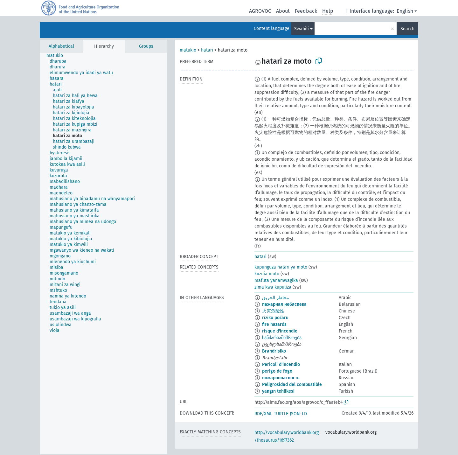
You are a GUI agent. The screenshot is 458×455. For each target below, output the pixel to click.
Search (407, 29)
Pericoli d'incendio (281, 364)
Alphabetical (61, 46)
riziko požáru (275, 317)
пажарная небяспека (284, 304)
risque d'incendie (279, 331)
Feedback (306, 11)
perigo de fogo (277, 371)
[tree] (103, 253)
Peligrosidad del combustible (292, 384)
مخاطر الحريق (275, 297)
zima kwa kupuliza (272, 287)
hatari (207, 50)
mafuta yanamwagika (276, 280)
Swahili (301, 29)
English (405, 11)
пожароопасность (280, 378)
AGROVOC (260, 11)
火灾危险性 (273, 311)
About (283, 11)
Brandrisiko (274, 351)
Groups (146, 46)
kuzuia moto (266, 273)
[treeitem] (57, 56)
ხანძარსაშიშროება (282, 337)
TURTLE (281, 413)
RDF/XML (263, 413)
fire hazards (274, 324)
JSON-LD (298, 413)
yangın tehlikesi (278, 391)
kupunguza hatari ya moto (280, 267)
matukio (188, 50)
